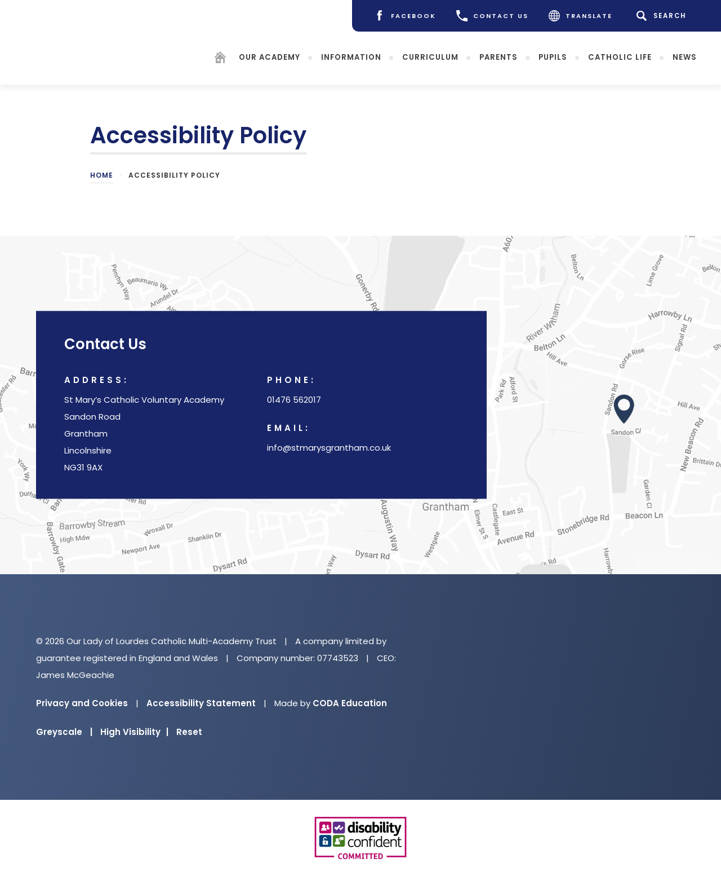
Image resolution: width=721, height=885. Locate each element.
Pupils (552, 56)
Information (351, 56)
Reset (189, 732)
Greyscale (64, 732)
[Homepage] (220, 59)
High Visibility (134, 732)
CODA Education (350, 703)
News (685, 56)
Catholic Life (620, 56)
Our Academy (269, 56)
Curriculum (430, 56)
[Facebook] (404, 16)
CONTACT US (492, 15)
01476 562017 (294, 400)
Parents (498, 56)
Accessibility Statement (201, 703)
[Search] (663, 16)
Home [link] (101, 175)
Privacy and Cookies (82, 703)
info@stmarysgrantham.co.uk (329, 448)
